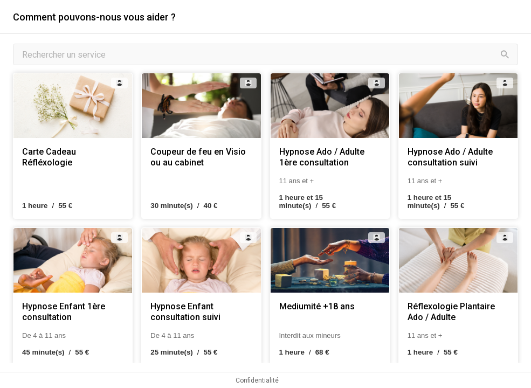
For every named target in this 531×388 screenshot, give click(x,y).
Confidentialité (257, 380)
